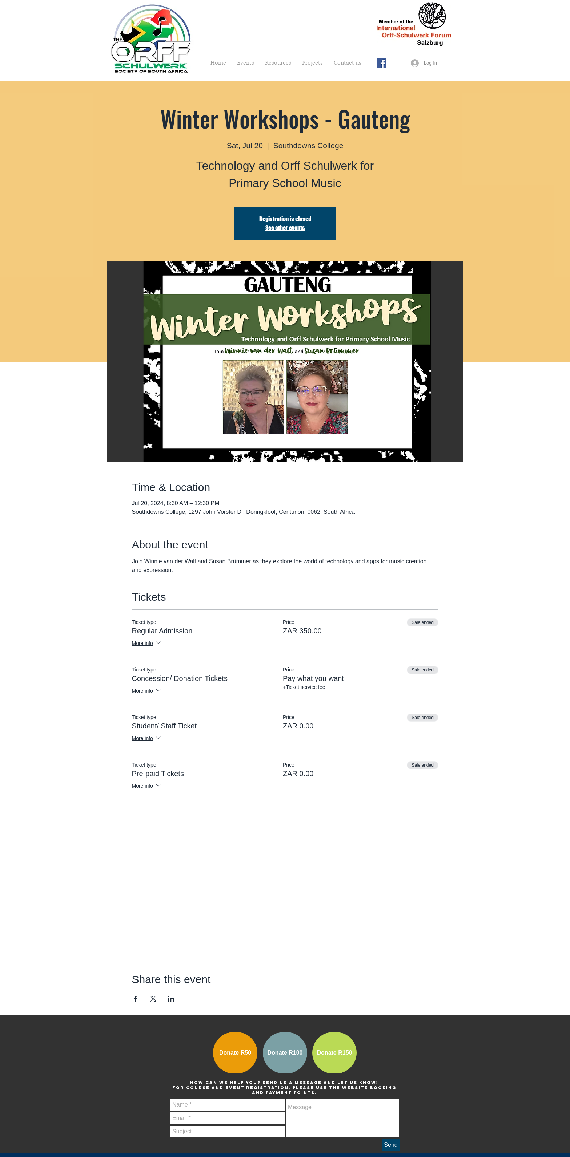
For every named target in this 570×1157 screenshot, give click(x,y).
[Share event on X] (153, 999)
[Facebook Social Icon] (381, 63)
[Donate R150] (334, 1052)
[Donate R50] (235, 1052)
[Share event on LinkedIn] (171, 999)
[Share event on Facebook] (135, 999)
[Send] (391, 1145)
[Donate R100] (285, 1052)
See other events (285, 227)
